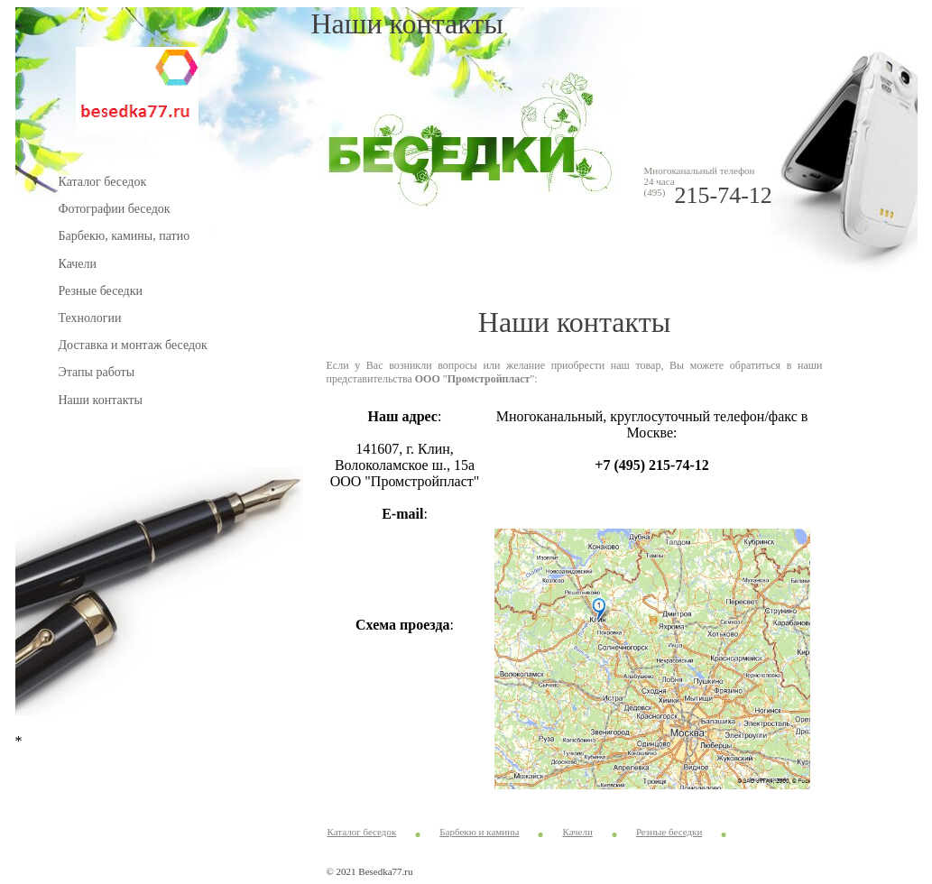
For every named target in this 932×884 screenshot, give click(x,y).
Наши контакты (101, 400)
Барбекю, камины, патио (124, 236)
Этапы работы (97, 372)
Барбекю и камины (479, 831)
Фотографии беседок (115, 209)
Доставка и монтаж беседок (133, 345)
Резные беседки (101, 291)
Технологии (90, 318)
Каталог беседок (103, 182)
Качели (78, 264)
